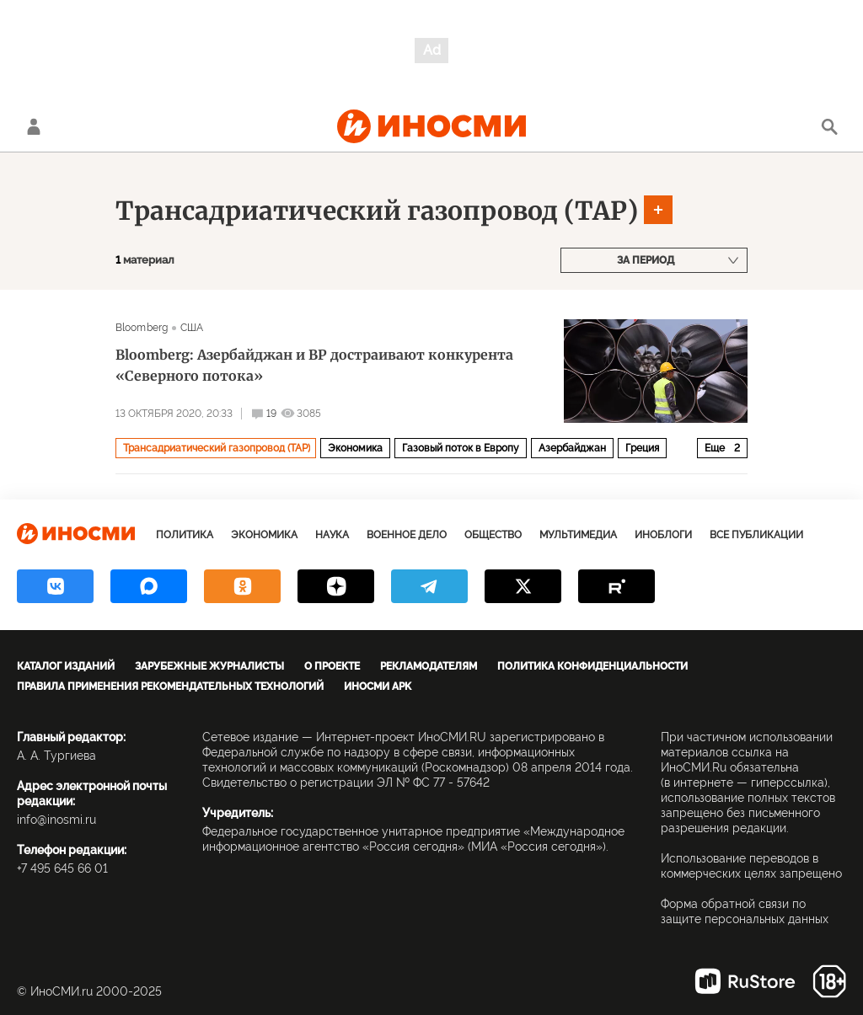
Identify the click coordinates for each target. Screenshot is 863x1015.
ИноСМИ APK (377, 686)
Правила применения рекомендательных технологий (170, 686)
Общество (493, 535)
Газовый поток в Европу (460, 448)
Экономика (355, 448)
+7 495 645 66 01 (62, 868)
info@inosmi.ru (56, 819)
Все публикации (756, 535)
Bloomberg (141, 328)
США (191, 328)
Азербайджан (572, 448)
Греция (642, 448)
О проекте (332, 666)
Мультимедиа (578, 535)
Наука (332, 535)
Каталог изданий (66, 666)
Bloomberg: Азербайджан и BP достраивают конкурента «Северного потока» (314, 365)
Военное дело (407, 535)
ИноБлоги (663, 535)
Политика (184, 535)
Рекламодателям (428, 666)
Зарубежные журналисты (209, 666)
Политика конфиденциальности (592, 666)
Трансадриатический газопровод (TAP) (376, 211)
